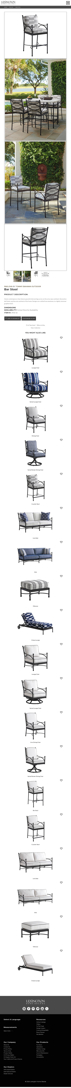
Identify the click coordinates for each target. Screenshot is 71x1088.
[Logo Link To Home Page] (8, 4)
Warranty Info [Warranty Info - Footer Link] (40, 1052)
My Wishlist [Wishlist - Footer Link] (39, 1035)
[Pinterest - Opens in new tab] (33, 1009)
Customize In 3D (29, 318)
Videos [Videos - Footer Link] (38, 1025)
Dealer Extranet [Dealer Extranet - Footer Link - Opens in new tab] (8, 1074)
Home (5, 7)
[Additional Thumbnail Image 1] (8, 274)
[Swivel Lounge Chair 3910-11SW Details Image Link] (35, 400)
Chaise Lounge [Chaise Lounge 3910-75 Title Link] (35, 641)
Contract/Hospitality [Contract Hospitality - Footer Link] (42, 1031)
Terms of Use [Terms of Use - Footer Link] (7, 1052)
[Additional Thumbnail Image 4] (36, 274)
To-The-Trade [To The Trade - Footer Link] (40, 1027)
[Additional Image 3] (35, 182)
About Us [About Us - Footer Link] (6, 1046)
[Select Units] (8, 1032)
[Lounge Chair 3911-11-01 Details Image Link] (35, 672)
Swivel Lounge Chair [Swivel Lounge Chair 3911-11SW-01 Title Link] (35, 709)
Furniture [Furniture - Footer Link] (39, 1046)
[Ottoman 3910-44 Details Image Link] (35, 604)
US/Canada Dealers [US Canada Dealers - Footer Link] (9, 1070)
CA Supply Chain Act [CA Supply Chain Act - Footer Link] (10, 1058)
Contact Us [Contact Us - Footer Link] (7, 1048)
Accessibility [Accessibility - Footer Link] (40, 1058)
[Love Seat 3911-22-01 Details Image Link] (35, 877)
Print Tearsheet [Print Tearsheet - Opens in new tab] (30, 325)
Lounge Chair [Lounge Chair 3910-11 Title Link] (35, 368)
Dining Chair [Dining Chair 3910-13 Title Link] (35, 436)
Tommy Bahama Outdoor (28, 286)
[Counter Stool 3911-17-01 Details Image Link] (35, 843)
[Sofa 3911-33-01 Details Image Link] (35, 911)
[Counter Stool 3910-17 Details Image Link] (35, 502)
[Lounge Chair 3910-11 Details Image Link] (35, 365)
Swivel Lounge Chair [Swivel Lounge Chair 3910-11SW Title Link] (35, 402)
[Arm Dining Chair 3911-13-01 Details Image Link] (35, 741)
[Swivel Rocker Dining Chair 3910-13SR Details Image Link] (35, 468)
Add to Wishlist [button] (13, 318)
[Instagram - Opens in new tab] (24, 1009)
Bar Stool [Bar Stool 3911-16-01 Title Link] (35, 811)
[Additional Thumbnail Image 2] (17, 276)
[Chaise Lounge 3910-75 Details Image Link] (35, 638)
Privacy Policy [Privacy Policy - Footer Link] (8, 1050)
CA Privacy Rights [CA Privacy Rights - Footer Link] (9, 1056)
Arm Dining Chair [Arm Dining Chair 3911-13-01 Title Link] (35, 743)
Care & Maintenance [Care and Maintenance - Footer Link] (42, 1054)
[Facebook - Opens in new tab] (28, 1009)
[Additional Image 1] (35, 35)
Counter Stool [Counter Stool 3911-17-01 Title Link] (36, 845)
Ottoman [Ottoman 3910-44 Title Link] (35, 606)
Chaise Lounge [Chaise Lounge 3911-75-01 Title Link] (35, 981)
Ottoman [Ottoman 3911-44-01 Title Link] (35, 947)
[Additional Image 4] (35, 247)
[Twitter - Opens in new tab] (46, 1009)
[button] (61, 337)
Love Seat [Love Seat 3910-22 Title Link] (35, 538)
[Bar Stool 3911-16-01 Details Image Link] (35, 809)
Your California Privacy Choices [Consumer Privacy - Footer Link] (13, 1060)
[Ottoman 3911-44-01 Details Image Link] (35, 945)
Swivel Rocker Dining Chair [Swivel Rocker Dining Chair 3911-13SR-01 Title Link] (35, 777)
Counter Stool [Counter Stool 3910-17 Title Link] (36, 504)
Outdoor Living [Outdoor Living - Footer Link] (40, 1050)
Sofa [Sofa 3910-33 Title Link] (35, 572)
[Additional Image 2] (35, 100)
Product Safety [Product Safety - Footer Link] (8, 1054)
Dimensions (10, 308)
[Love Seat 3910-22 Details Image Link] (35, 536)
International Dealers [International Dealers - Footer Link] (10, 1072)
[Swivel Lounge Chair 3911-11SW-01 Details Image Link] (35, 706)
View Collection (35, 328)
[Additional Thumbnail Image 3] (27, 276)
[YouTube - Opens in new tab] (42, 1009)
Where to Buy (41, 325)
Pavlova (11, 7)
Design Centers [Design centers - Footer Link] (40, 1029)
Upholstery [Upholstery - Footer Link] (39, 1048)
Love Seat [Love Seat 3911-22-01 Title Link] (35, 879)
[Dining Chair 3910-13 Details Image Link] (35, 434)
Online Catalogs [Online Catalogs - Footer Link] (41, 1023)
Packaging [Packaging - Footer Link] (39, 1056)
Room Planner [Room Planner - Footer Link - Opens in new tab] (40, 1033)
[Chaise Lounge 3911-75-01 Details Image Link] (35, 979)
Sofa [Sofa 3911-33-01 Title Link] (35, 913)
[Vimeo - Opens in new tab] (37, 1009)
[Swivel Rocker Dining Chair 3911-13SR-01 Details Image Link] (35, 775)
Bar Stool (18, 7)
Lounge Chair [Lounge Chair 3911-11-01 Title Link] (35, 675)
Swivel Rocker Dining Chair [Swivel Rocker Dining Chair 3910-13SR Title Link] (35, 470)
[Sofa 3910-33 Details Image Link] (35, 570)
